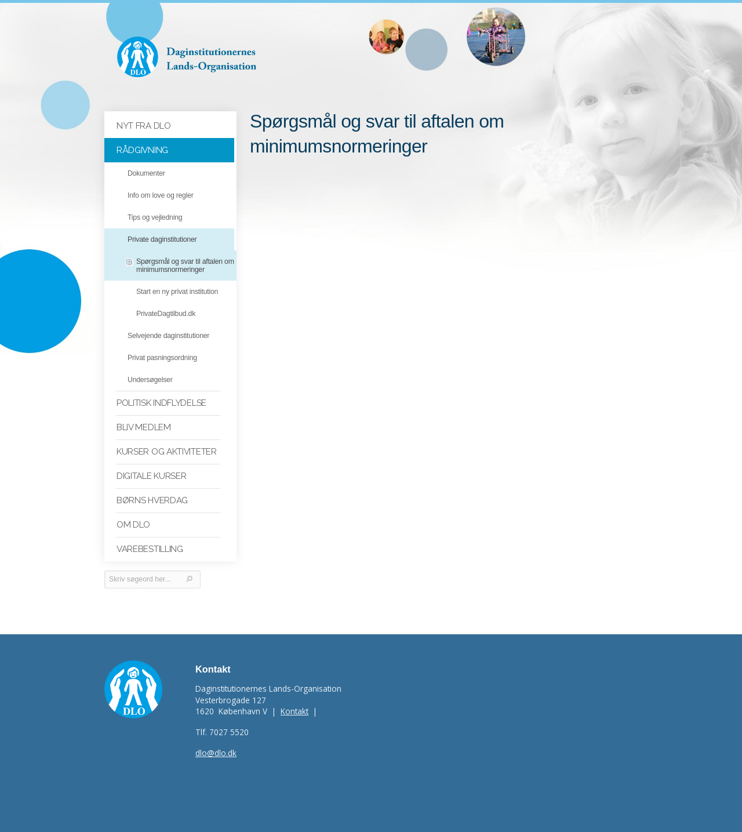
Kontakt (294, 711)
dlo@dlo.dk (216, 752)
